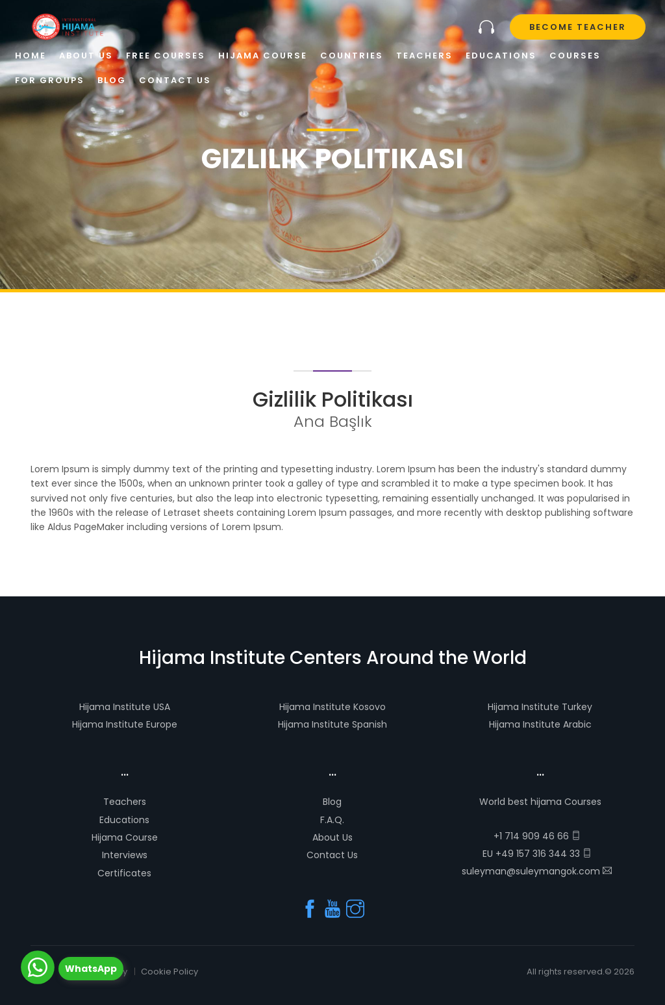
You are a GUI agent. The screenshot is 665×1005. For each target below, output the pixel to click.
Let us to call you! (487, 27)
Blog (332, 801)
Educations (124, 819)
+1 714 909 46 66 (537, 836)
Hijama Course (125, 837)
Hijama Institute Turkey (540, 706)
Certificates (124, 873)
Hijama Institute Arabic (540, 724)
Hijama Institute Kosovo (332, 706)
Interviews (124, 854)
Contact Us (332, 854)
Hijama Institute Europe (124, 724)
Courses (575, 55)
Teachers (124, 801)
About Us (332, 837)
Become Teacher (577, 27)
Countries (351, 55)
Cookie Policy (169, 971)
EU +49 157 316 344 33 (537, 853)
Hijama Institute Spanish (332, 724)
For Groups (49, 80)
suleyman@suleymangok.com (537, 871)
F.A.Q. (332, 819)
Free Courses (165, 55)
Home (30, 55)
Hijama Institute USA (124, 706)
